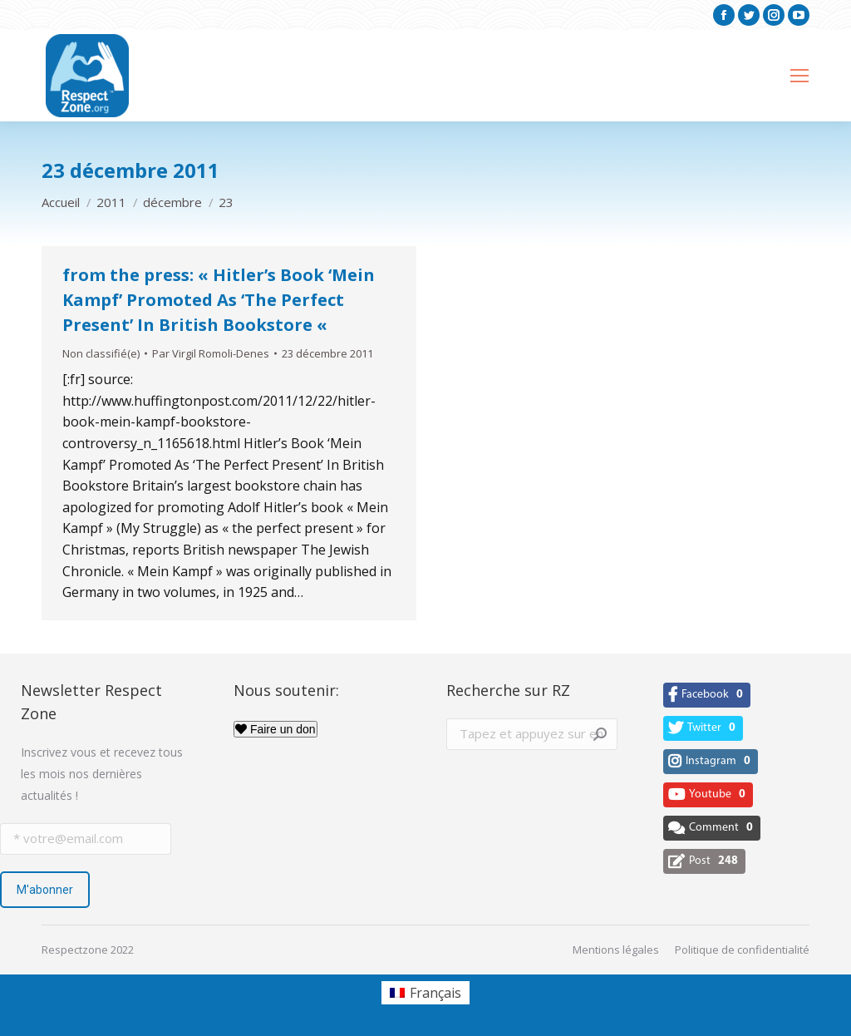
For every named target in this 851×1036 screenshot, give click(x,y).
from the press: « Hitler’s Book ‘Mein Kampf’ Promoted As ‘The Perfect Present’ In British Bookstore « (218, 300)
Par (210, 353)
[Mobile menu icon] (799, 76)
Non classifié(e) (101, 353)
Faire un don (275, 729)
